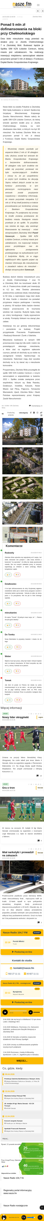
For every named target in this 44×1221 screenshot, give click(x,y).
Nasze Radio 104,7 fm (14, 1178)
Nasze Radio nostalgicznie (16, 1205)
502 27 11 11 (14, 974)
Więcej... (22, 1060)
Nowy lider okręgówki (15, 717)
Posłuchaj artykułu (8, 414)
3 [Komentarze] (39, 922)
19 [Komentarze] (39, 775)
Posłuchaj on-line (22, 952)
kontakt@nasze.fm (23, 968)
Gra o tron (8, 787)
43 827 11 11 (32, 974)
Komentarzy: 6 (35, 406)
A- (38, 11)
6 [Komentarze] (39, 840)
